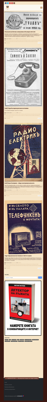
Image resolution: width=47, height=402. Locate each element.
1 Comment (8, 195)
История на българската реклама (12, 40)
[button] (41, 8)
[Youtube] (12, 3)
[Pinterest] (10, 3)
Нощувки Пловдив (24, 398)
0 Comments (8, 42)
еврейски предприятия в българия (32, 191)
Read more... (39, 118)
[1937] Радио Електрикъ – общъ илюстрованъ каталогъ (19, 183)
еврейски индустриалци (20, 191)
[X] (8, 3)
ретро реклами (32, 264)
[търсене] (20, 277)
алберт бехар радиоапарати (11, 191)
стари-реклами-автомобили (34, 115)
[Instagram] (14, 3)
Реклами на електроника (31, 40)
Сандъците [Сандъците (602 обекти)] (22, 339)
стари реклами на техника (33, 41)
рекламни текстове (34, 192)
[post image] (23, 21)
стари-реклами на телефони (23, 115)
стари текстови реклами (26, 194)
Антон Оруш (13, 38)
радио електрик (27, 192)
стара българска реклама (12, 41)
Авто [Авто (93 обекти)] (10, 339)
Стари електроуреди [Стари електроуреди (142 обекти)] (35, 339)
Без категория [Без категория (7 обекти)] (14, 339)
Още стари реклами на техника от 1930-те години (18, 256)
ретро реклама (26, 264)
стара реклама (28, 265)
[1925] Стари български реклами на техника (16, 108)
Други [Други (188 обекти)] (18, 339)
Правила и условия (8, 384)
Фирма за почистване (17, 398)
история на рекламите (18, 264)
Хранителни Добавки (8, 398)
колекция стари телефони (19, 114)
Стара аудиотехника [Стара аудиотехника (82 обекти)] (28, 339)
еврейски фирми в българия (10, 192)
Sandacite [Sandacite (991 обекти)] (6, 339)
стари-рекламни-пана (9, 116)
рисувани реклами (11, 265)
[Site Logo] (8, 8)
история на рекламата (22, 40)
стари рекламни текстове (13, 115)
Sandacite (19, 112)
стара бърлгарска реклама (21, 265)
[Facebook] (5, 3)
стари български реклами (23, 41)
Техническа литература (22, 38)
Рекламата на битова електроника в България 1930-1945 (20, 32)
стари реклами (7, 266)
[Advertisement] (13, 359)
